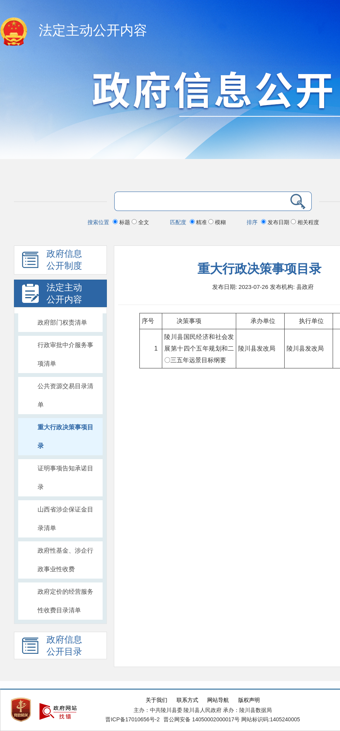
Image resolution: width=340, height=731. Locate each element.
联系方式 (187, 700)
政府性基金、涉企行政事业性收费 (65, 559)
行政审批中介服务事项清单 (65, 354)
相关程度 (305, 222)
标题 (122, 222)
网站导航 (218, 700)
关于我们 (156, 700)
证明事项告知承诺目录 (65, 477)
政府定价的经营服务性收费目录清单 (65, 600)
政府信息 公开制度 (52, 262)
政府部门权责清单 (62, 322)
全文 (140, 222)
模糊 (217, 222)
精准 (199, 222)
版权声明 (249, 700)
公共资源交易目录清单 (65, 395)
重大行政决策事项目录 (65, 436)
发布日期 (276, 222)
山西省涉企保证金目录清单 (65, 518)
